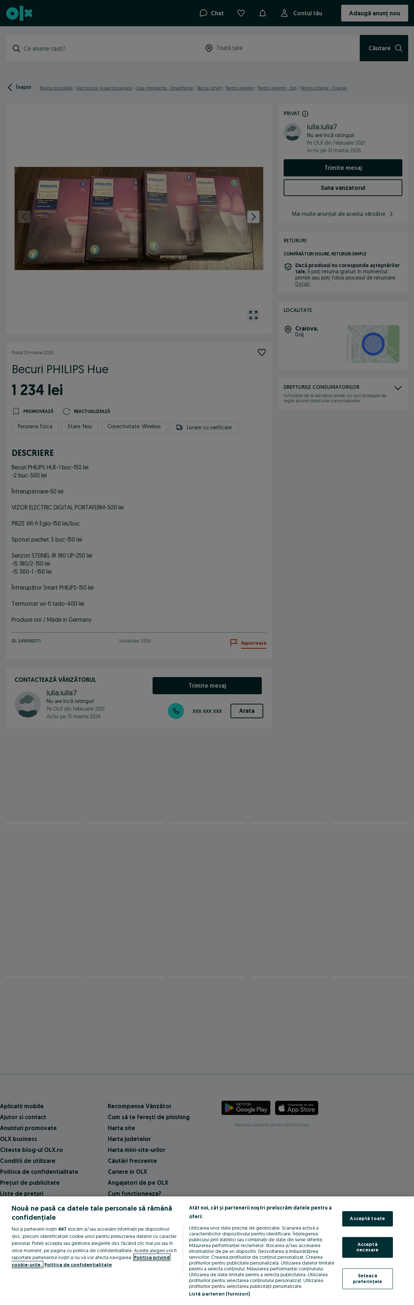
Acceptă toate (367, 1219)
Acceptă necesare (367, 1247)
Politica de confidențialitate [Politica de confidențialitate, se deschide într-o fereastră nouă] (78, 1264)
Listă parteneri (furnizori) (219, 1294)
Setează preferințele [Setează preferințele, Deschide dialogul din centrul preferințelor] (367, 1278)
